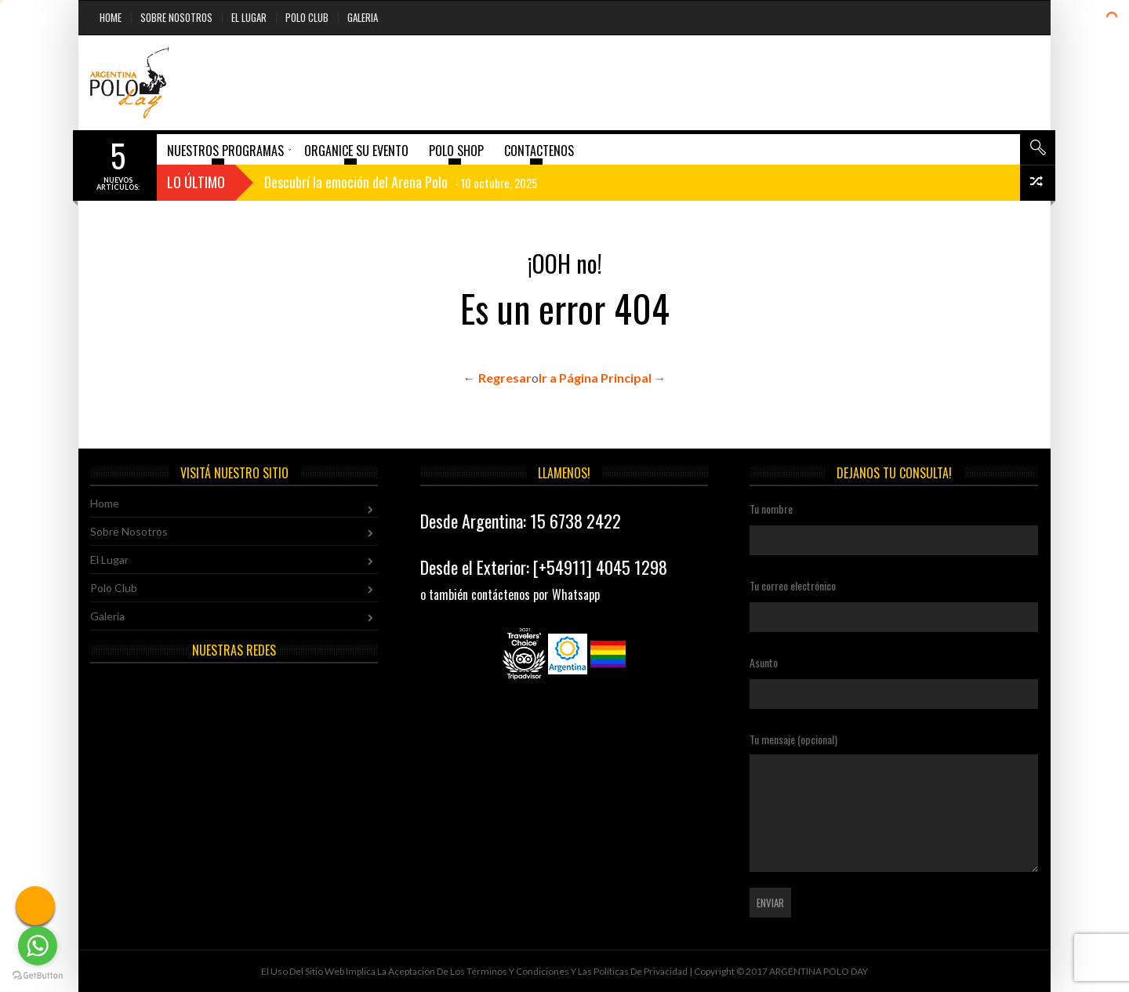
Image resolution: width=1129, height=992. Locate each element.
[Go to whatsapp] (37, 945)
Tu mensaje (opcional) (893, 801)
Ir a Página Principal (595, 377)
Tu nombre (893, 523)
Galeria (362, 17)
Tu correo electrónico (893, 600)
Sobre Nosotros (176, 17)
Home (111, 17)
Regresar (505, 377)
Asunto (893, 677)
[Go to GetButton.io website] (38, 976)
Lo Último (196, 182)
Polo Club (307, 17)
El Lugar (249, 17)
